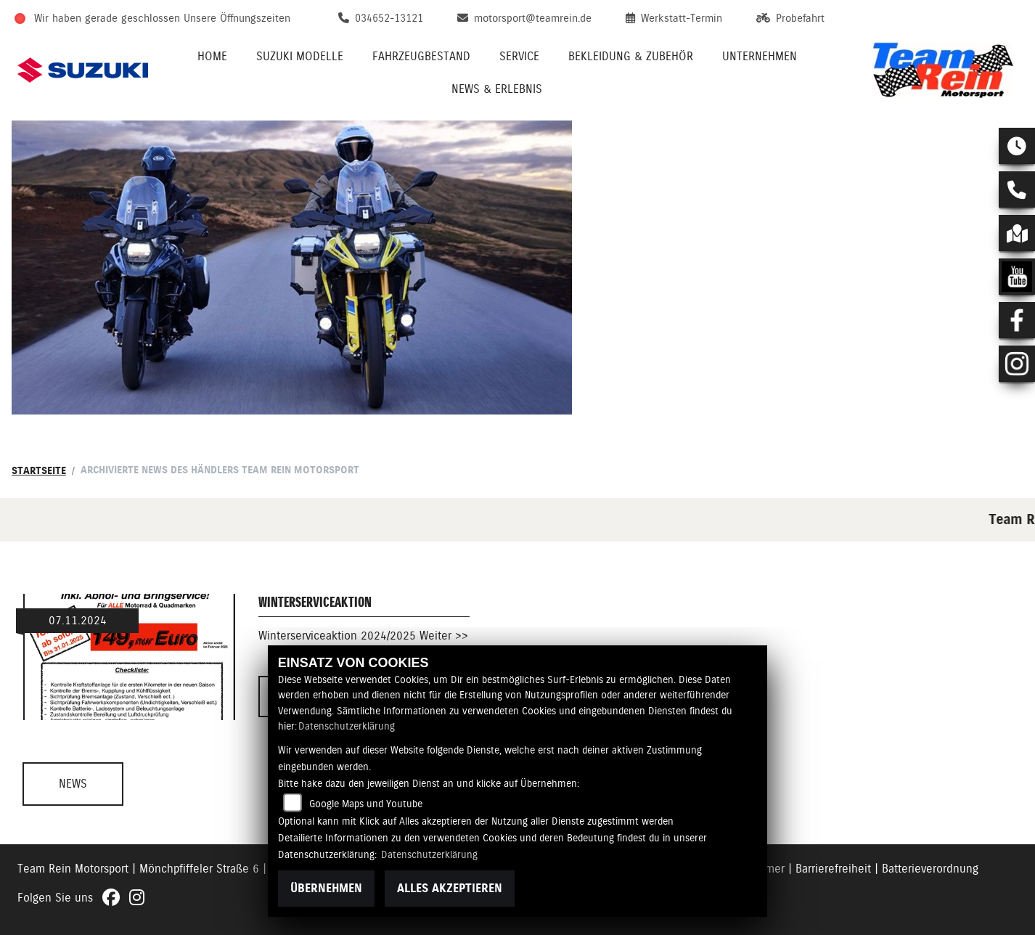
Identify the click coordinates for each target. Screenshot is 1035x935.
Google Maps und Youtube (365, 803)
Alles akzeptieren (449, 888)
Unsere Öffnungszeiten (237, 18)
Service (519, 56)
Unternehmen (759, 56)
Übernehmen (326, 888)
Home (212, 56)
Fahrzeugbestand (421, 56)
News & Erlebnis (496, 89)
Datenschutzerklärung (346, 726)
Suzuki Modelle (299, 56)
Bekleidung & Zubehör (630, 56)
